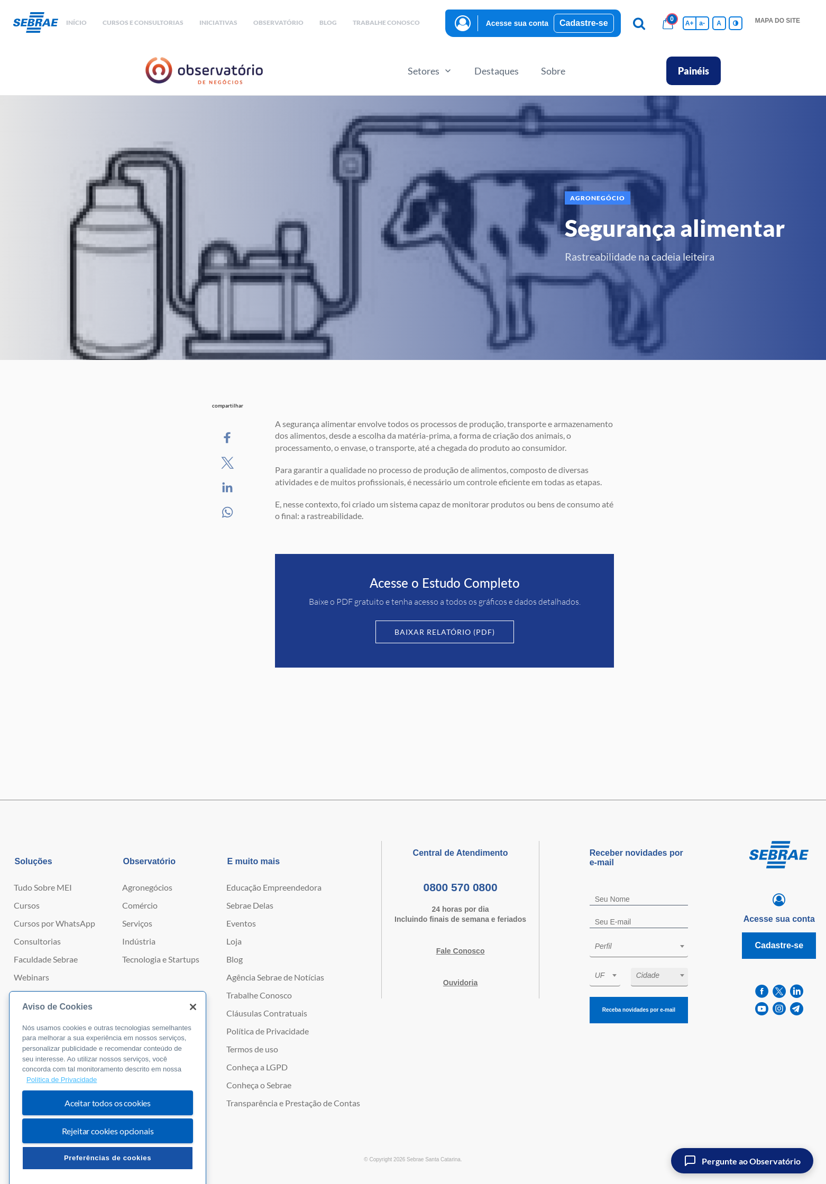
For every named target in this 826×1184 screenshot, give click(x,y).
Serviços (137, 923)
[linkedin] (796, 991)
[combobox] (639, 948)
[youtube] (761, 1008)
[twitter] (779, 991)
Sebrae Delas (249, 905)
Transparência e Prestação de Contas (293, 1103)
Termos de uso (252, 1049)
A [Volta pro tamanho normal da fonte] (719, 23)
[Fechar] (193, 1042)
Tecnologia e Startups (160, 959)
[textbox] (644, 946)
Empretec (31, 995)
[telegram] (796, 1008)
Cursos (27, 905)
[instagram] (779, 1008)
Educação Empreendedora (274, 887)
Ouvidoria (460, 982)
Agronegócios (147, 887)
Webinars (31, 977)
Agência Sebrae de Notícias (275, 977)
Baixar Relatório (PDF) (444, 631)
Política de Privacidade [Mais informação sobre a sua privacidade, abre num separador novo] (61, 1116)
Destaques (496, 71)
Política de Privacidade (267, 1031)
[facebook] (761, 991)
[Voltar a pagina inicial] (35, 23)
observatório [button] (278, 22)
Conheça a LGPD (257, 1067)
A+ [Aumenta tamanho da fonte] (689, 23)
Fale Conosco (460, 951)
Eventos (241, 923)
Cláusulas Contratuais (266, 1013)
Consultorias (37, 941)
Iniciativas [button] (218, 22)
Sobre (553, 71)
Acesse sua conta (517, 23)
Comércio (140, 905)
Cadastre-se (583, 22)
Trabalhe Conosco (259, 995)
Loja (234, 941)
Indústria (138, 941)
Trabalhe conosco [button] (386, 22)
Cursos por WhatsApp (54, 923)
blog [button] (328, 22)
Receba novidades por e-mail (638, 1010)
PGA (22, 1013)
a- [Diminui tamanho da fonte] (702, 23)
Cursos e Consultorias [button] (143, 22)
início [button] (76, 22)
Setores (430, 71)
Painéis (693, 71)
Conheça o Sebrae (258, 1085)
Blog (234, 959)
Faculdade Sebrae (46, 959)
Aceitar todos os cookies (108, 1139)
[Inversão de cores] (735, 23)
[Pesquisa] (639, 23)
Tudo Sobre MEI (43, 887)
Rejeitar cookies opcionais (108, 1167)
